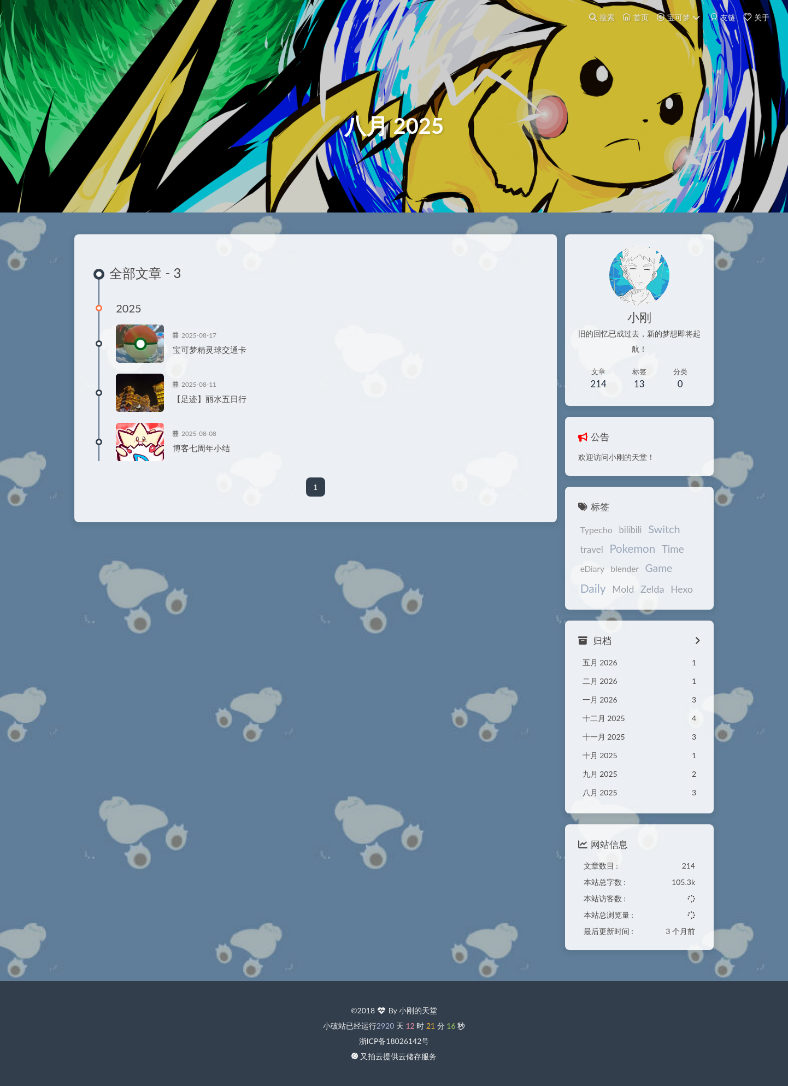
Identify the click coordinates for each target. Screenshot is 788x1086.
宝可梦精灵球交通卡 (219, 358)
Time (663, 555)
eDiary (583, 577)
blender (616, 577)
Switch (655, 535)
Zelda (611, 595)
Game (649, 576)
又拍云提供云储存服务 (398, 1056)
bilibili (621, 536)
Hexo (641, 595)
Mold (582, 595)
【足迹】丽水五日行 (219, 407)
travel (582, 556)
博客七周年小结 (211, 456)
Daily (682, 575)
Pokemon (623, 555)
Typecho (587, 536)
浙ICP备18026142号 (394, 1041)
